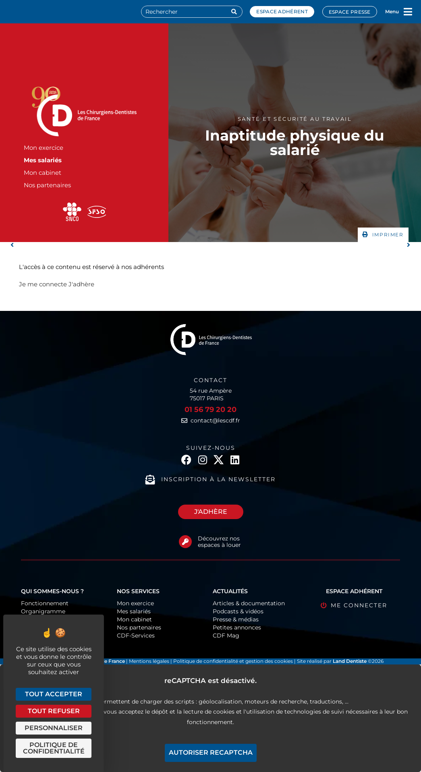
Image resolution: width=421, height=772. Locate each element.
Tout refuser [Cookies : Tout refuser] (54, 711)
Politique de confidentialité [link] (54, 748)
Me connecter (359, 605)
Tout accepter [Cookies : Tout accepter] (53, 694)
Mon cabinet (42, 172)
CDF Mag (226, 635)
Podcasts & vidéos (238, 611)
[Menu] (408, 12)
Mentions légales (149, 661)
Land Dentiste (350, 661)
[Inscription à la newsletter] (150, 479)
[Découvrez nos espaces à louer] (185, 541)
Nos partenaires (47, 185)
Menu (392, 11)
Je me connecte (43, 284)
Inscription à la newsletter (218, 479)
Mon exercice (43, 147)
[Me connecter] (324, 605)
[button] (383, 235)
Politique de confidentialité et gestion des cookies (233, 661)
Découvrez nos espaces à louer (219, 542)
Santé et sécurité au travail (295, 119)
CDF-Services (136, 635)
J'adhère (81, 284)
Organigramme (43, 611)
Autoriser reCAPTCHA (211, 752)
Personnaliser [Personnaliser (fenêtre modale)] (54, 728)
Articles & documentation (249, 603)
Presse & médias (236, 619)
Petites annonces (237, 627)
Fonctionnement (44, 603)
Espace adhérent (282, 11)
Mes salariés (43, 160)
